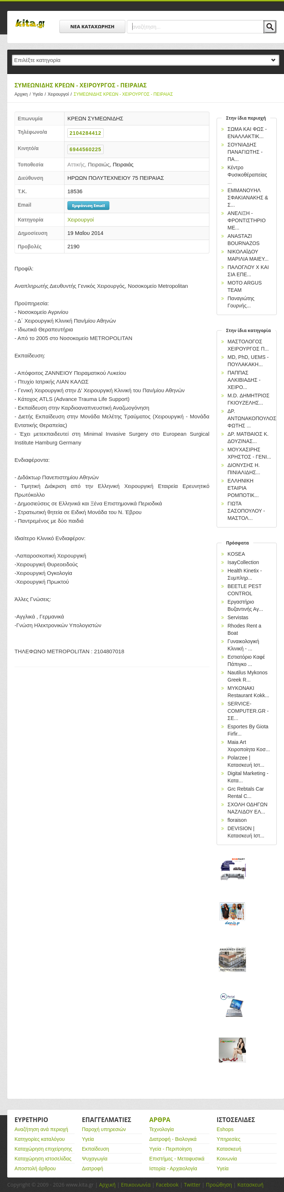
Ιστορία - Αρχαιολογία (173, 1168)
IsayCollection (243, 562)
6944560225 (85, 149)
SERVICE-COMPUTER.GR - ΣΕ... (248, 711)
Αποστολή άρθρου (35, 1168)
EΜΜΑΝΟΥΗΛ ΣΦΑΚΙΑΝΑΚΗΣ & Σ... (247, 197)
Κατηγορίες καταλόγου (39, 1139)
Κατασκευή (229, 1149)
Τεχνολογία (161, 1129)
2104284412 (85, 133)
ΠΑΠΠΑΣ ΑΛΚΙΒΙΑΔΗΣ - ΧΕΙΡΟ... (243, 380)
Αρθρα (159, 1120)
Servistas (237, 617)
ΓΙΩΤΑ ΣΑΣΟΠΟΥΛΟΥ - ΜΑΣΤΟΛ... (246, 511)
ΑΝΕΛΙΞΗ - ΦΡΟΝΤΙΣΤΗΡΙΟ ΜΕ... (246, 220)
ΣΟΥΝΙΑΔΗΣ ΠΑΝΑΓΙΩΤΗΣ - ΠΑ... (245, 152)
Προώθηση (219, 1184)
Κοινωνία (227, 1159)
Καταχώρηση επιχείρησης (43, 1149)
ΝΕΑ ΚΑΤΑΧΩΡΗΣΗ (92, 26)
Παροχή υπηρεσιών (104, 1129)
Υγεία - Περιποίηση (170, 1149)
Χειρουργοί (61, 94)
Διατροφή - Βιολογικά (173, 1139)
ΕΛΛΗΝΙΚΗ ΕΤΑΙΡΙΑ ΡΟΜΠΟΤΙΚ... (243, 488)
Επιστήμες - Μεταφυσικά (176, 1159)
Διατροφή (92, 1168)
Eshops (225, 1129)
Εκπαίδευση (95, 1149)
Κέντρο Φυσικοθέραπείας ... (247, 175)
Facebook (167, 1184)
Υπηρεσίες (229, 1139)
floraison (237, 820)
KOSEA (236, 554)
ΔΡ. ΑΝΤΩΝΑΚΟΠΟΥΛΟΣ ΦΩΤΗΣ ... (251, 418)
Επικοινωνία (135, 1184)
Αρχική (107, 1184)
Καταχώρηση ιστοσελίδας (42, 1159)
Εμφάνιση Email (88, 205)
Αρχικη (23, 94)
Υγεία (40, 94)
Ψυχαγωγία (95, 1159)
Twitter (192, 1184)
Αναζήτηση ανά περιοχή (41, 1129)
